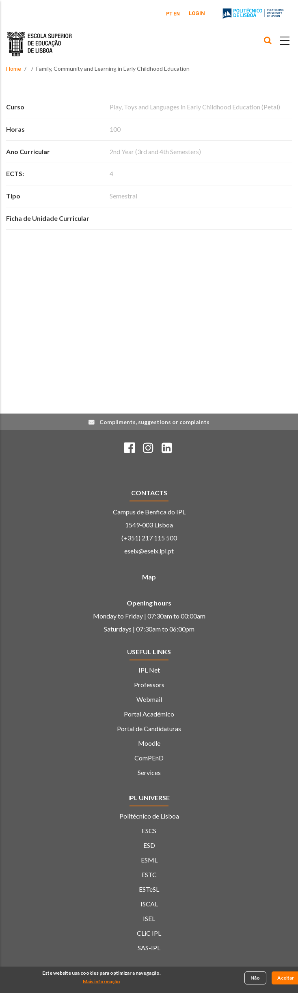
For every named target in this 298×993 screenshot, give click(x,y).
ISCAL (149, 904)
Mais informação (101, 982)
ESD (149, 845)
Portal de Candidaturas (149, 728)
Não (255, 979)
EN (176, 14)
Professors (149, 684)
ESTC (149, 874)
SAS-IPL (149, 948)
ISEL (149, 918)
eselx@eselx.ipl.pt (149, 551)
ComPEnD (149, 758)
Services (149, 772)
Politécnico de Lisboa (149, 816)
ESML (149, 860)
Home (13, 68)
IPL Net (149, 670)
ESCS (149, 830)
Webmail (149, 699)
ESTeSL (149, 889)
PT (169, 14)
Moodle (149, 743)
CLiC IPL (149, 933)
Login (197, 13)
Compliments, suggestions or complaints (154, 421)
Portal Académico (149, 714)
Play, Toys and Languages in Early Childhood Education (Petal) (195, 107)
